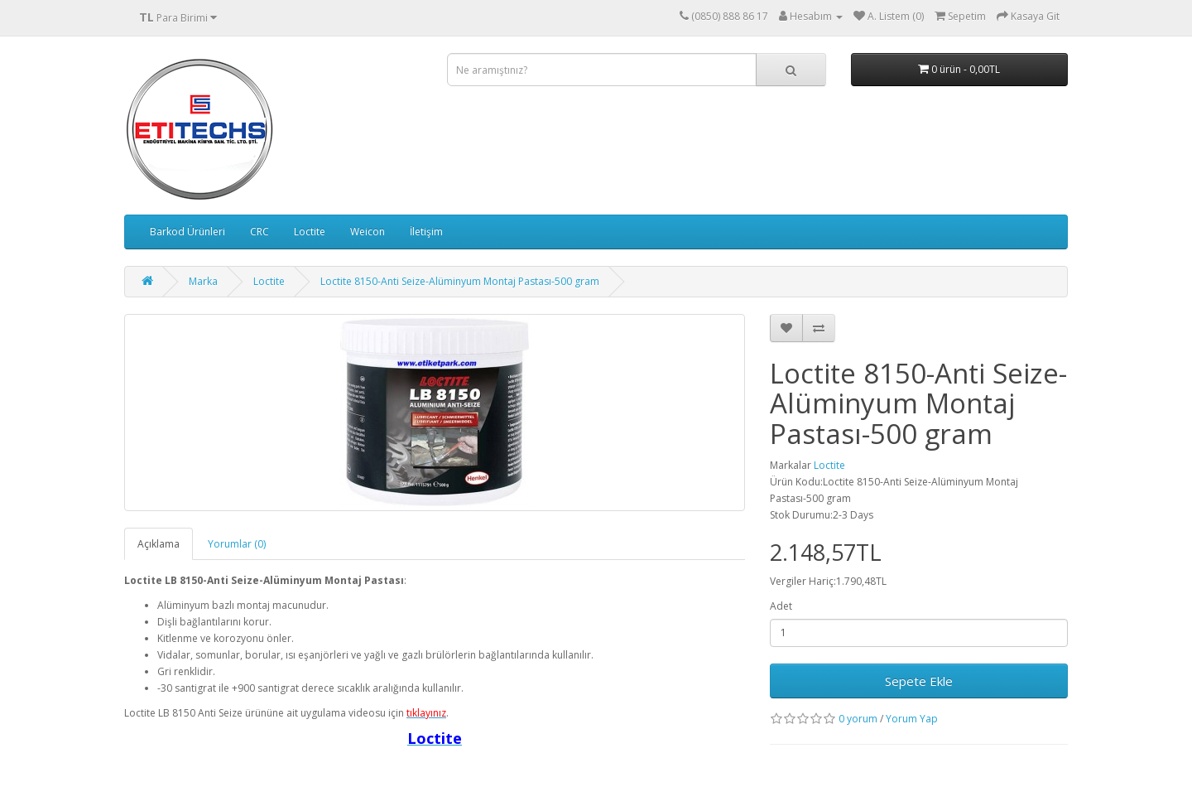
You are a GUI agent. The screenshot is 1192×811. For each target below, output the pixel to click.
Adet (781, 606)
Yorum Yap (912, 719)
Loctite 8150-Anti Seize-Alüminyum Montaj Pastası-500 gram (459, 281)
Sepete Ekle (919, 681)
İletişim (426, 231)
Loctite (309, 231)
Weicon (367, 231)
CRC (259, 231)
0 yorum (858, 719)
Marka (203, 281)
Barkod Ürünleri (187, 231)
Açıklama (158, 544)
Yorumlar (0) (237, 544)
